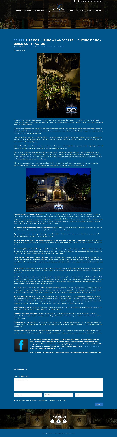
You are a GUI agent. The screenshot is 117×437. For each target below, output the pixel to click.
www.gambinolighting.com (91, 346)
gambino (41, 47)
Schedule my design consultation (91, 1)
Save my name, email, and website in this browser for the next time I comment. (40, 400)
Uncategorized (31, 47)
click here (58, 348)
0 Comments (50, 47)
